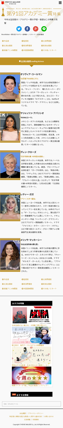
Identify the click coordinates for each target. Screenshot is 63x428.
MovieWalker (5, 34)
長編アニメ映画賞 (9, 50)
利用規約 (36, 419)
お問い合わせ (49, 416)
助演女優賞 (46, 45)
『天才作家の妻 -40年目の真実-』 (32, 156)
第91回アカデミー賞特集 (19, 34)
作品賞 (5, 41)
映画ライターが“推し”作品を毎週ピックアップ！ (31, 384)
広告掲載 (27, 419)
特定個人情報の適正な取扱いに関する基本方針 (25, 416)
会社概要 (23, 413)
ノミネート (31, 34)
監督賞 (25, 41)
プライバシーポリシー (36, 413)
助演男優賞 (27, 45)
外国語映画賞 (28, 50)
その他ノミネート (49, 50)
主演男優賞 (46, 41)
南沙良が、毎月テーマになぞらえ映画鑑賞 (31, 344)
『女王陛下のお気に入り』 (29, 78)
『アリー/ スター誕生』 (28, 198)
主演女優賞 (7, 45)
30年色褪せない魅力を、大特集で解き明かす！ (31, 324)
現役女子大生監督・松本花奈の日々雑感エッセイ (31, 364)
